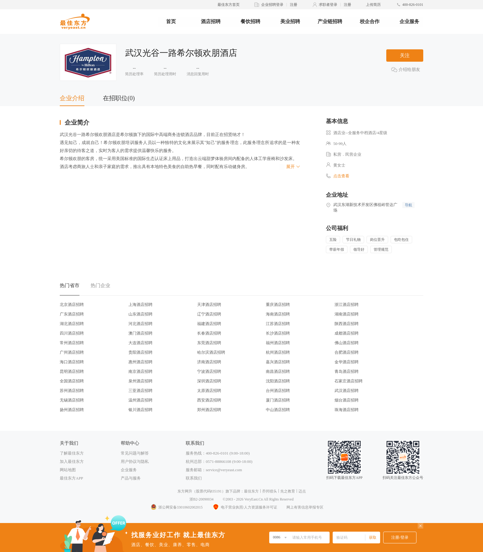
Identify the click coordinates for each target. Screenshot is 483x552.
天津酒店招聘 (209, 304)
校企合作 (370, 21)
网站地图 (68, 470)
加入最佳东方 (72, 461)
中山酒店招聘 (278, 409)
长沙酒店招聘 (278, 333)
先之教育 (287, 491)
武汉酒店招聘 (347, 390)
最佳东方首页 (228, 4)
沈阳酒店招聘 (278, 381)
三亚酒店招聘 (140, 390)
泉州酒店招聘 (140, 381)
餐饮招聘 (250, 21)
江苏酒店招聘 (278, 323)
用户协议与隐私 (135, 461)
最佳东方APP (71, 478)
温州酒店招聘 (140, 400)
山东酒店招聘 (140, 314)
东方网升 (184, 491)
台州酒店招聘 (278, 390)
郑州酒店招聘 (209, 409)
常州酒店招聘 (72, 342)
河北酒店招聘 (140, 323)
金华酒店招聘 (347, 362)
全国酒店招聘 (72, 381)
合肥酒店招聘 (347, 352)
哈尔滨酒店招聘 (211, 352)
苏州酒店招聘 (72, 390)
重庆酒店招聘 (278, 304)
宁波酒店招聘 (209, 371)
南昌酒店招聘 (278, 371)
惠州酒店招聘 (140, 362)
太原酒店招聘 (209, 390)
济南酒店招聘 (209, 362)
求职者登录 (328, 4)
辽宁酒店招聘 (209, 314)
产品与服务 (131, 478)
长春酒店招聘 (209, 333)
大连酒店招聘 (140, 342)
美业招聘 (290, 21)
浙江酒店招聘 (347, 304)
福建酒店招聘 (209, 323)
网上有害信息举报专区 (304, 507)
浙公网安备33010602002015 (176, 507)
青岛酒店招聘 (347, 371)
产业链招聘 (330, 21)
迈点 (302, 491)
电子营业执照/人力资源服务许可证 (244, 507)
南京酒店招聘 (140, 371)
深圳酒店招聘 (209, 381)
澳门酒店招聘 (140, 333)
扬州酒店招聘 (72, 409)
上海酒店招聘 (140, 304)
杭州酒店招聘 (278, 352)
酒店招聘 (211, 21)
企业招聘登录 (272, 4)
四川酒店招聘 (72, 333)
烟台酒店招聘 (347, 400)
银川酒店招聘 (140, 409)
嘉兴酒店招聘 (278, 362)
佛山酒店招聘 (347, 342)
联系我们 (194, 478)
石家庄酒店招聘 (349, 381)
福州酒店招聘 (278, 342)
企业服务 (409, 21)
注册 (293, 4)
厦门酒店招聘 (278, 400)
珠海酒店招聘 (347, 409)
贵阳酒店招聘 (140, 352)
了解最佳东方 (72, 453)
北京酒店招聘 (72, 304)
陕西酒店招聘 (347, 323)
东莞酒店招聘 (209, 342)
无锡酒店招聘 (72, 400)
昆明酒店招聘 (72, 371)
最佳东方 (251, 491)
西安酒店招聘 (209, 400)
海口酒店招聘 (72, 362)
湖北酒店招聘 (72, 323)
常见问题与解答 (135, 453)
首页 (171, 21)
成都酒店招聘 (347, 333)
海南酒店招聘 (278, 314)
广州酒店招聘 (72, 352)
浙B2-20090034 (201, 499)
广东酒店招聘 (72, 314)
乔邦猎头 (269, 491)
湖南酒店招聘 (347, 314)
